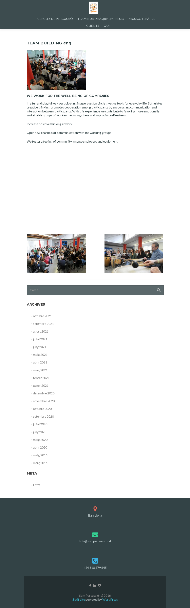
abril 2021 (40, 362)
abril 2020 (40, 447)
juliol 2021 (40, 339)
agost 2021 (40, 331)
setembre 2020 (43, 416)
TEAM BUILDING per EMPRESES (100, 18)
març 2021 (40, 370)
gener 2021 (40, 385)
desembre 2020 (43, 393)
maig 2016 (40, 455)
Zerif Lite (79, 599)
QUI (107, 25)
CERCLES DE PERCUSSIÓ (55, 18)
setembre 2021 (43, 323)
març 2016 (40, 463)
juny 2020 (39, 432)
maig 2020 (40, 439)
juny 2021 (39, 347)
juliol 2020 (40, 424)
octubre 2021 (42, 316)
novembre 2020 (44, 401)
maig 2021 (40, 354)
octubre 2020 (42, 408)
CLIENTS (92, 25)
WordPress (110, 599)
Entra (36, 485)
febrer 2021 (41, 378)
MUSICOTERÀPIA (142, 18)
